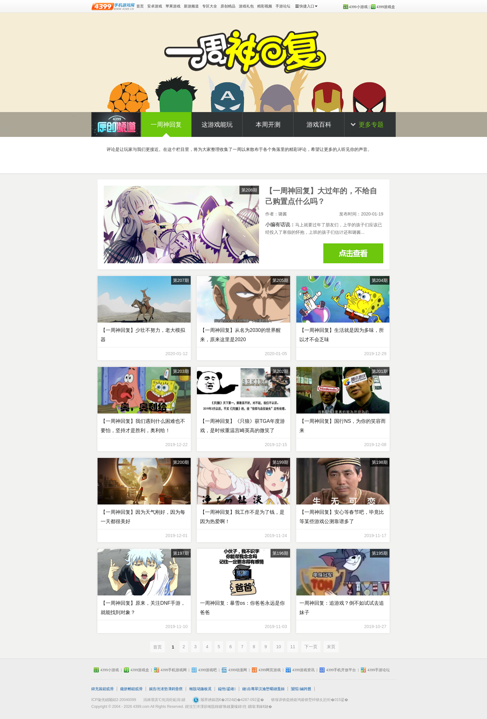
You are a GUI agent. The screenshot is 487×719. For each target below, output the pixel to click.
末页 (331, 646)
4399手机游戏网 (174, 670)
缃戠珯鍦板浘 (200, 689)
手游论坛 (282, 6)
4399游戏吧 (207, 670)
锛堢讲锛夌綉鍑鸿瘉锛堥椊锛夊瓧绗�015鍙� (309, 700)
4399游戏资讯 (303, 670)
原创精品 (228, 6)
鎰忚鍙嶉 (227, 689)
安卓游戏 (154, 6)
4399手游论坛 (378, 670)
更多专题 (371, 124)
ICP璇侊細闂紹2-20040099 (113, 700)
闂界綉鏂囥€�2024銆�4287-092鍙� (232, 700)
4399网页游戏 (269, 670)
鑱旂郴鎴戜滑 (131, 689)
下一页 (310, 646)
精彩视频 (264, 6)
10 (278, 646)
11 (292, 646)
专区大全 (209, 6)
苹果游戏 (173, 6)
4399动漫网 (237, 670)
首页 (140, 6)
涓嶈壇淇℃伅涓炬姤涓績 (164, 700)
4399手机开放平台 (341, 670)
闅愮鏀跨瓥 (301, 689)
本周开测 (268, 124)
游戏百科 (319, 124)
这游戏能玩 (217, 124)
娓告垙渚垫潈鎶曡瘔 (166, 689)
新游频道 (191, 6)
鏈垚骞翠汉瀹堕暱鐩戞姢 (263, 689)
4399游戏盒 (385, 7)
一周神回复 (166, 124)
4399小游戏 (358, 7)
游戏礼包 (246, 6)
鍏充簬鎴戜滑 (102, 689)
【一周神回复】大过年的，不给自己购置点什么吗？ (353, 253)
